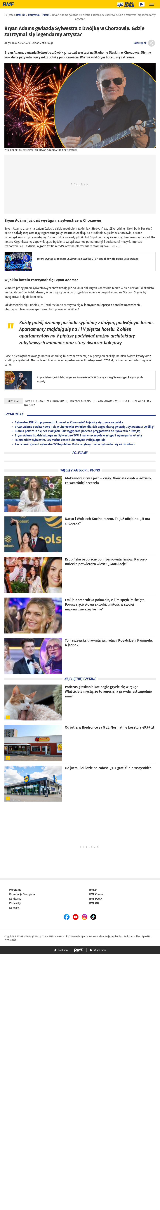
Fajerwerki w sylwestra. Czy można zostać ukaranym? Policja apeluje (60, 440)
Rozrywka (34, 15)
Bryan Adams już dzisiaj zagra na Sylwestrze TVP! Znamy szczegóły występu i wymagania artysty (78, 435)
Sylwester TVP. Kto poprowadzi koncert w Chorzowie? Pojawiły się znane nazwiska (69, 422)
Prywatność (10, 940)
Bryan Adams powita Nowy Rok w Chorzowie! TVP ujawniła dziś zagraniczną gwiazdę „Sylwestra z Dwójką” (84, 427)
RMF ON (94, 903)
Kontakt (14, 907)
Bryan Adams (15, 220)
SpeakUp (146, 936)
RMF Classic (96, 894)
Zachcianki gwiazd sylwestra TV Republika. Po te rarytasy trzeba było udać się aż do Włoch (75, 444)
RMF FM (20, 15)
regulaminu (116, 936)
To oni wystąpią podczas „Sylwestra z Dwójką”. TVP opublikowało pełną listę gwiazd (87, 258)
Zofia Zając (46, 43)
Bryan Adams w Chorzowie (46, 401)
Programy (15, 889)
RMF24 (93, 889)
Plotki (45, 15)
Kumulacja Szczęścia (22, 894)
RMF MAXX (95, 898)
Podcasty (15, 903)
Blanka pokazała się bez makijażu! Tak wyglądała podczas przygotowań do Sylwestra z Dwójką (77, 431)
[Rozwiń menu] (151, 4)
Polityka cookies (132, 936)
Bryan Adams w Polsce (112, 401)
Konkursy (15, 898)
